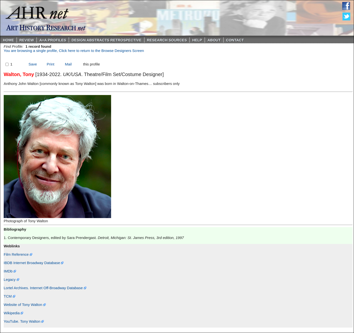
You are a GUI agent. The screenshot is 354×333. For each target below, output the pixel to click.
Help (197, 40)
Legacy (11, 279)
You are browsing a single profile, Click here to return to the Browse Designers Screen (74, 50)
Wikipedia (13, 313)
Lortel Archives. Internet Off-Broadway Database (45, 288)
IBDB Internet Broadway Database (33, 263)
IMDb (10, 271)
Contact (235, 40)
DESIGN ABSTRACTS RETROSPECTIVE (106, 40)
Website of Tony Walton (25, 304)
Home (8, 40)
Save (33, 64)
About (214, 40)
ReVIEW (26, 40)
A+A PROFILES (52, 40)
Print (50, 64)
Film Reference (18, 254)
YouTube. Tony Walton (24, 321)
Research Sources (167, 40)
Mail (68, 64)
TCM (9, 296)
